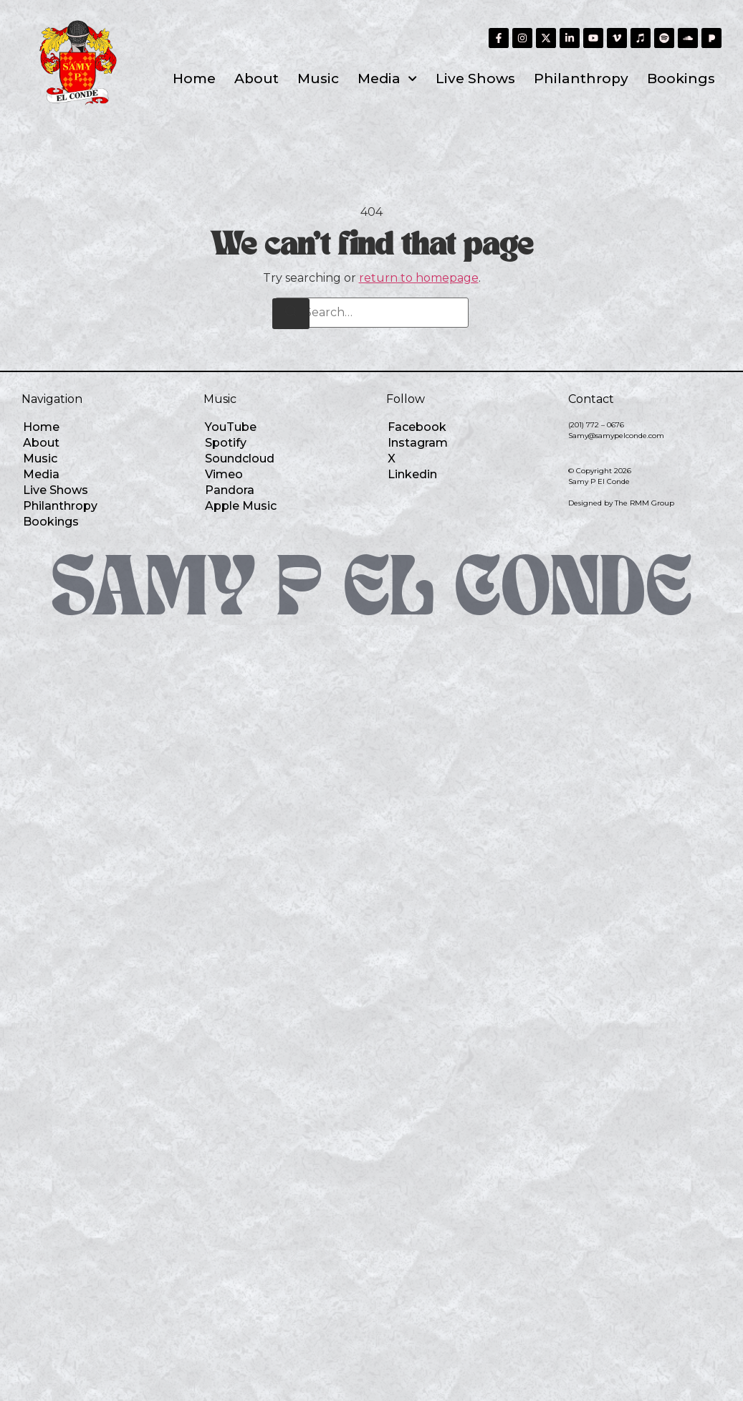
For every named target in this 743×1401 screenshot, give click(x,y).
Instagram (418, 443)
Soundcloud (239, 458)
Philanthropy (581, 78)
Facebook (417, 427)
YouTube (231, 427)
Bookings (681, 78)
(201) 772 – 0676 (596, 424)
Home (194, 78)
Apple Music (241, 506)
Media (387, 78)
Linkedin (412, 474)
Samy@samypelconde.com (616, 435)
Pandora (229, 490)
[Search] (291, 313)
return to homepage (419, 278)
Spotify (225, 443)
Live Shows (475, 78)
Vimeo (224, 474)
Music (318, 78)
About (256, 78)
